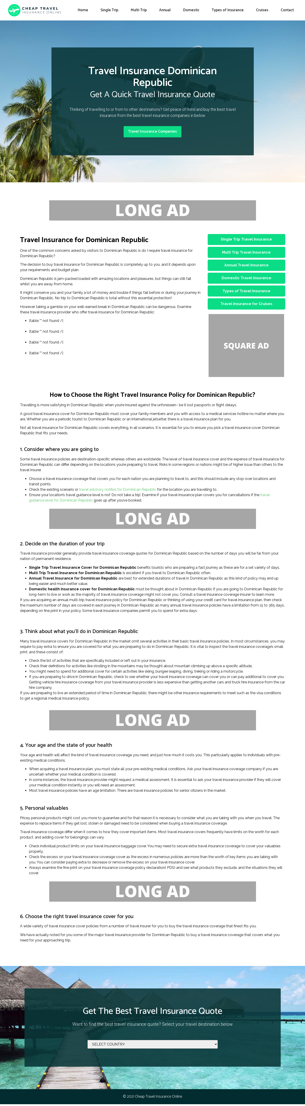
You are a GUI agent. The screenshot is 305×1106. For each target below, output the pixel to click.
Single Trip (109, 10)
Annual (165, 10)
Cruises (262, 10)
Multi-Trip (139, 10)
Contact (287, 10)
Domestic (191, 10)
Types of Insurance (228, 10)
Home (83, 10)
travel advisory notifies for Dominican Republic (117, 491)
